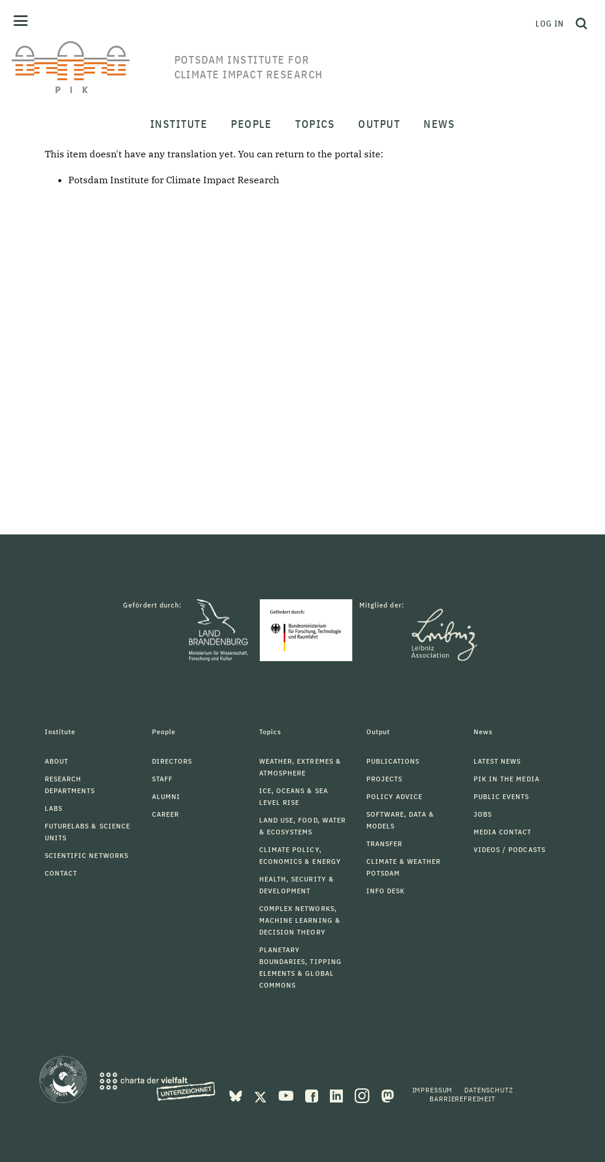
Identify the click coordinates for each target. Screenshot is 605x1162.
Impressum (432, 1089)
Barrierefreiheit (462, 1098)
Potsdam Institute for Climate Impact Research (173, 180)
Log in (549, 23)
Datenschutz (488, 1089)
